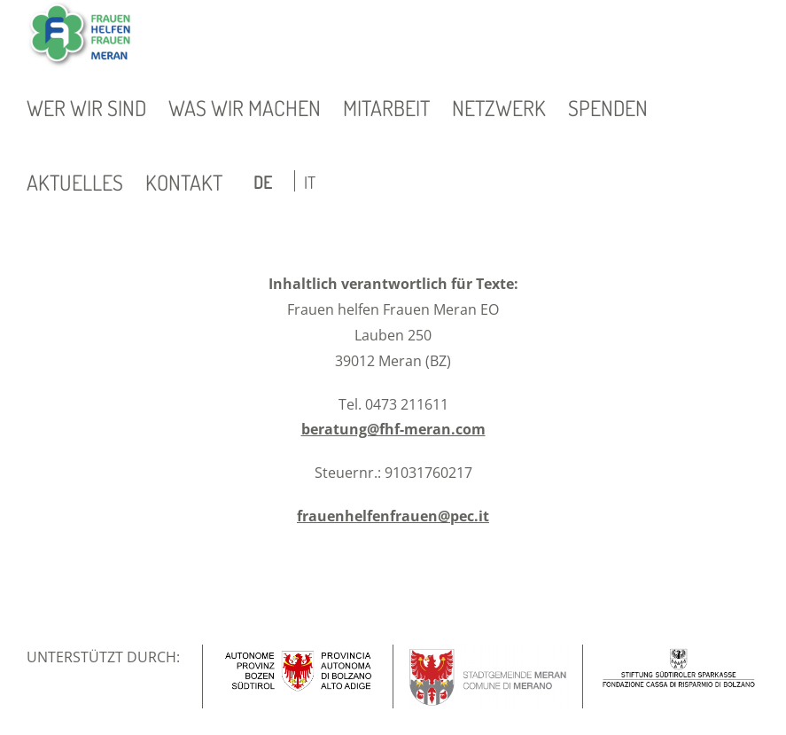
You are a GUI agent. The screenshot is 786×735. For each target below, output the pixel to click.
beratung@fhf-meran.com (393, 429)
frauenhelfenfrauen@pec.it (393, 516)
